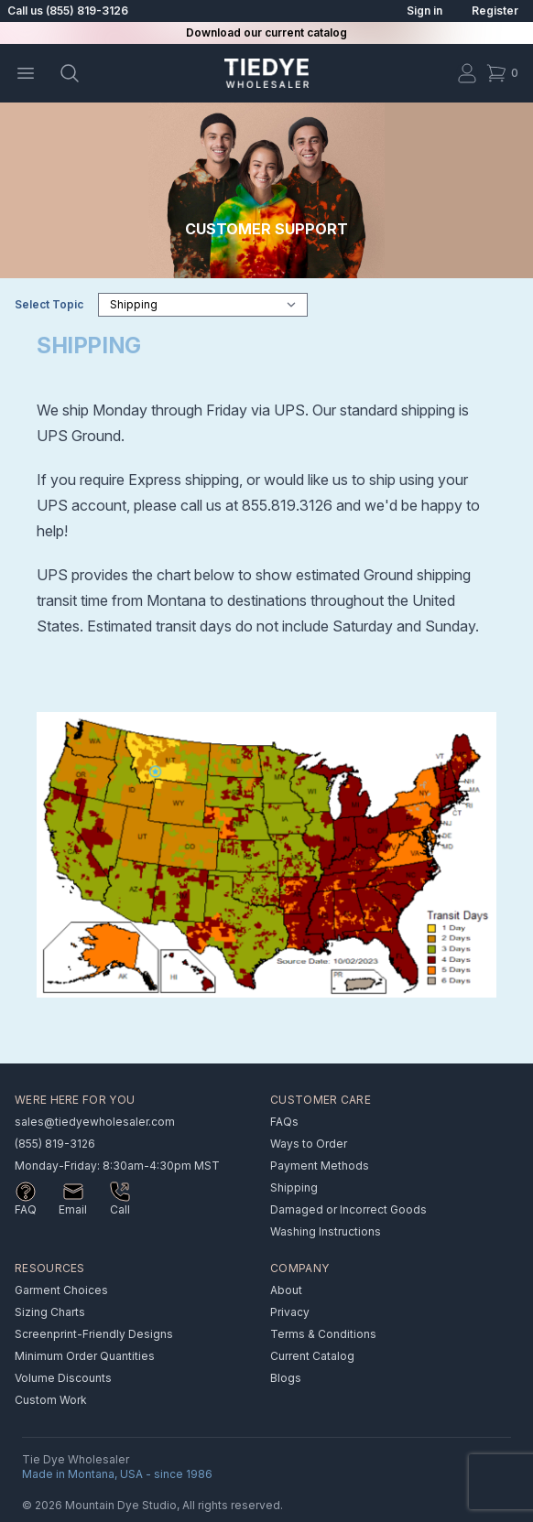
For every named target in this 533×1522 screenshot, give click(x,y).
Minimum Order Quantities (85, 1356)
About (286, 1290)
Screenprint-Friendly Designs (94, 1334)
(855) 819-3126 (55, 1143)
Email (73, 1209)
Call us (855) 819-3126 (67, 10)
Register (495, 10)
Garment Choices (61, 1290)
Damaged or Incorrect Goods (348, 1209)
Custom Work (51, 1400)
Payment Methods (319, 1165)
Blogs (285, 1378)
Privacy (290, 1312)
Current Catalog (312, 1356)
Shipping (294, 1187)
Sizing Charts (50, 1312)
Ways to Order (308, 1143)
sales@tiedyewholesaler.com (95, 1121)
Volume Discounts (63, 1378)
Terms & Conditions (323, 1334)
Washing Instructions (325, 1231)
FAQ (26, 1209)
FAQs (284, 1121)
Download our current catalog (266, 32)
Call (120, 1209)
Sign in (424, 10)
